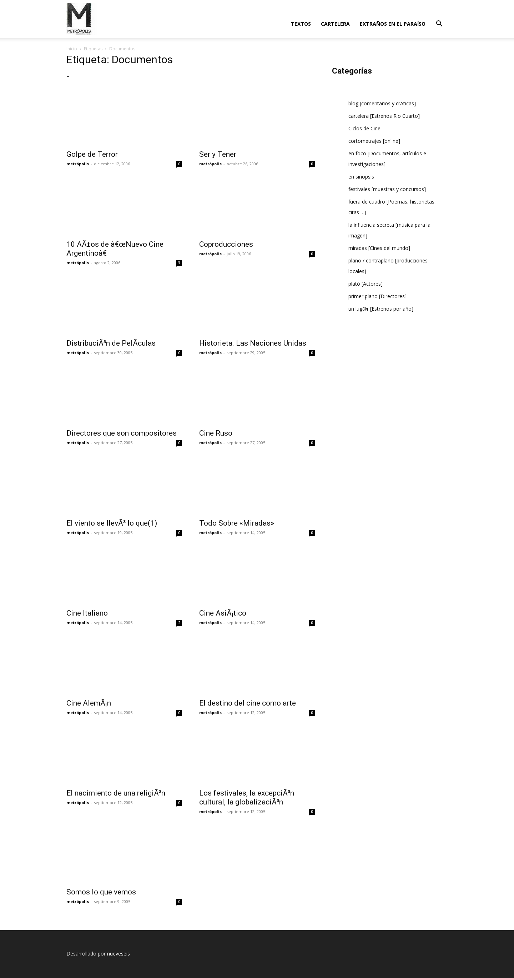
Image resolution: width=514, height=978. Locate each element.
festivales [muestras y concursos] (387, 189)
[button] (439, 24)
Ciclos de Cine (364, 128)
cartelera (335, 23)
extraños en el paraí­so (392, 23)
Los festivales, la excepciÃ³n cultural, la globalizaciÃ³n (246, 797)
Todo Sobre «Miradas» (236, 523)
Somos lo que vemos (101, 892)
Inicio (71, 49)
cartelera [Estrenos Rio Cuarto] (384, 115)
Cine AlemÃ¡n (88, 703)
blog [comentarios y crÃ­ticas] (382, 103)
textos (301, 23)
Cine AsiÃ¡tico (222, 613)
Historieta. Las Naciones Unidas (252, 343)
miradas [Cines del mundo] (379, 248)
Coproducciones (226, 244)
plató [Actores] (365, 283)
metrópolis (77, 163)
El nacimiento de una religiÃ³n (115, 793)
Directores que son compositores (121, 433)
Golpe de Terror (92, 154)
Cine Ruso (215, 433)
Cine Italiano (87, 613)
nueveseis (118, 953)
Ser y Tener (217, 154)
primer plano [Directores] (377, 296)
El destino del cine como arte (247, 703)
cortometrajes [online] (374, 140)
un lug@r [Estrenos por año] (380, 308)
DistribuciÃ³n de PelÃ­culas (111, 343)
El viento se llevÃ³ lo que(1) (111, 523)
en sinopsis (361, 176)
